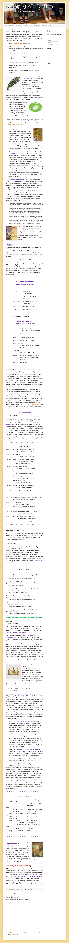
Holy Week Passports (32, 404)
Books (50, 25)
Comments (50, 44)
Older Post (41, 932)
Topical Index (19, 25)
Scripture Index (36, 25)
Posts (49, 42)
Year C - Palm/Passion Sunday (18, 54)
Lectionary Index (27, 25)
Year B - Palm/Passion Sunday (18, 43)
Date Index (44, 25)
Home (6, 25)
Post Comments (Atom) (15, 934)
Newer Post (8, 932)
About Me (11, 25)
